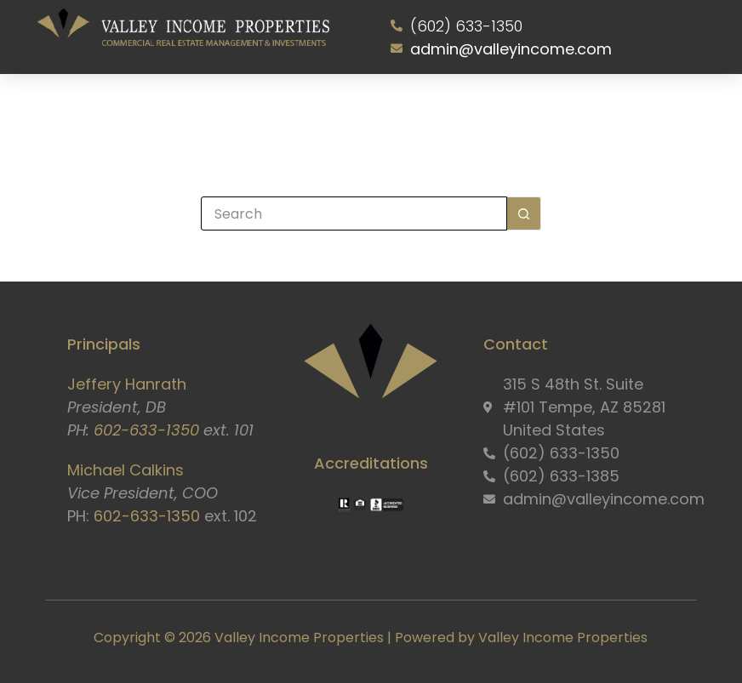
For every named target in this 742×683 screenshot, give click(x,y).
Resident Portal (510, 110)
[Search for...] (354, 213)
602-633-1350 (146, 430)
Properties (316, 110)
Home (120, 110)
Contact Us (599, 110)
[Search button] (524, 213)
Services (247, 110)
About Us (176, 110)
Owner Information (406, 110)
